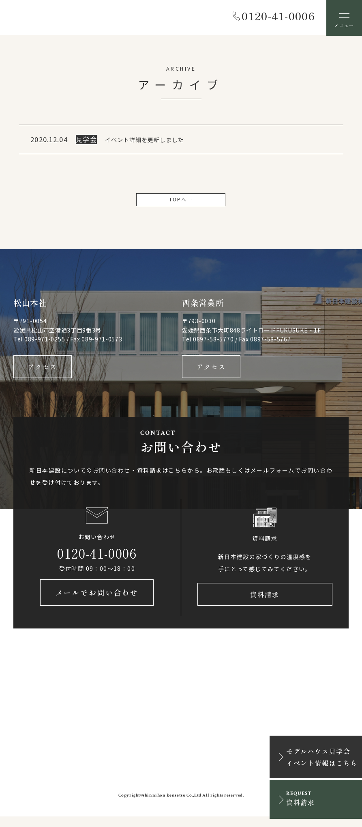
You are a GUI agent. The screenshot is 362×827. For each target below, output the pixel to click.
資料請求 (264, 602)
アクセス (42, 371)
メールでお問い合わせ (97, 602)
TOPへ (181, 202)
